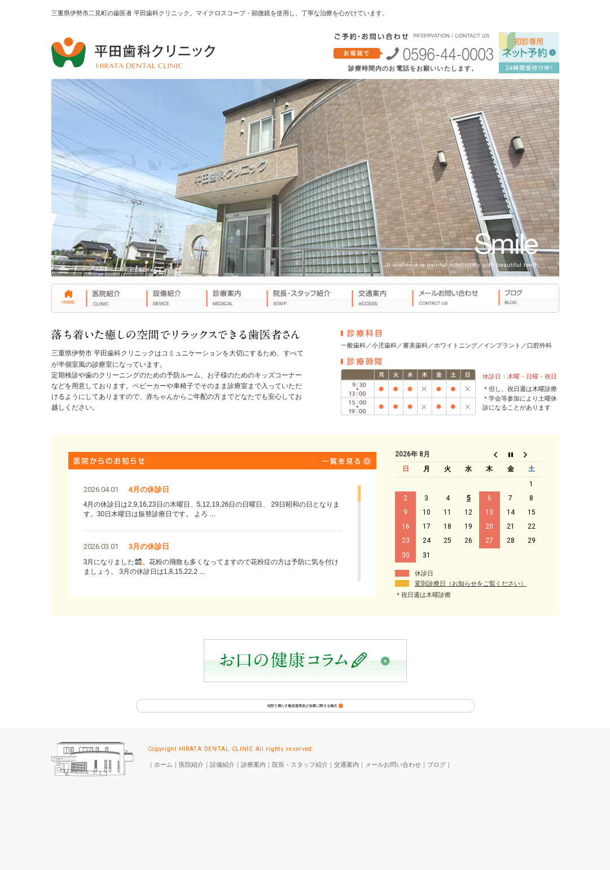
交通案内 (346, 782)
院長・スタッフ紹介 (300, 782)
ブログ (436, 782)
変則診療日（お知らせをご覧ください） (470, 583)
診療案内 (253, 782)
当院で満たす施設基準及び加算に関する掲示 (305, 715)
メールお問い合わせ (393, 782)
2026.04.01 (101, 489)
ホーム (163, 782)
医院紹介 (191, 782)
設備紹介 (222, 782)
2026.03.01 (101, 546)
